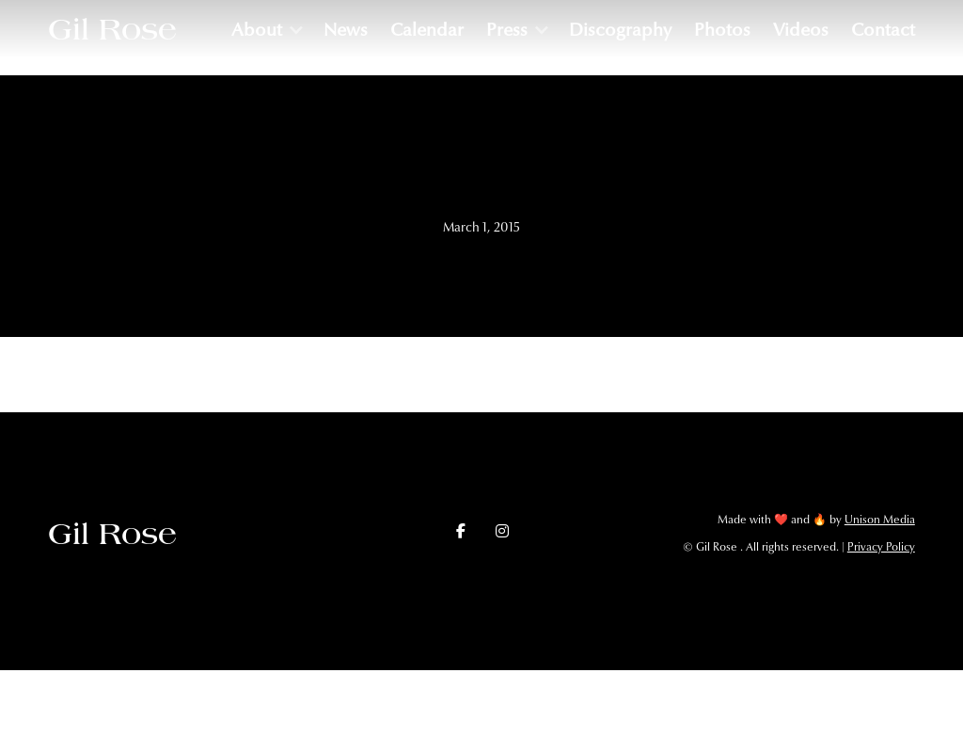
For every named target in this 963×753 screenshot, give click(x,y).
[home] (112, 29)
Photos (722, 29)
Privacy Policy (881, 546)
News (346, 29)
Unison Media (880, 519)
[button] (266, 29)
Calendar (427, 29)
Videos (801, 29)
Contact (883, 29)
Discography (620, 29)
